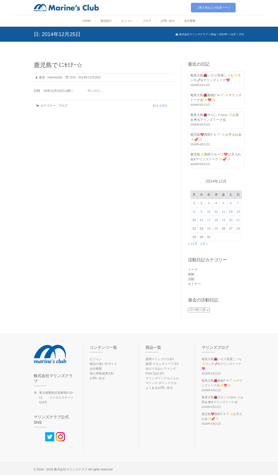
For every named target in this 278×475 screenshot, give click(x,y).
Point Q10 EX (155, 373)
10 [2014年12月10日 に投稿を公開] (209, 211)
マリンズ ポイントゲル (161, 383)
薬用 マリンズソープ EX (162, 364)
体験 (191, 274)
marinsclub (54, 77)
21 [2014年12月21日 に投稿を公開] (238, 220)
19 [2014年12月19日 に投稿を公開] (223, 220)
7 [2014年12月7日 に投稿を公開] (238, 203)
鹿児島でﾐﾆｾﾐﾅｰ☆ (58, 65)
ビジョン (127, 20)
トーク (193, 269)
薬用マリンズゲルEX (160, 359)
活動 (191, 279)
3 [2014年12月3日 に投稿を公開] (209, 203)
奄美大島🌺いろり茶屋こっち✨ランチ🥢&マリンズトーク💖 (215, 77)
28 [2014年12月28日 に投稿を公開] (238, 228)
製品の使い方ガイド (103, 364)
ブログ (146, 20)
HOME (87, 20)
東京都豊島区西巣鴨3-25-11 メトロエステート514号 (56, 397)
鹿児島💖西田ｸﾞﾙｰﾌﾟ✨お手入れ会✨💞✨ (216, 137)
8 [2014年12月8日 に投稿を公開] (194, 211)
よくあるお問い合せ (159, 387)
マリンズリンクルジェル (162, 378)
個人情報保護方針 (102, 373)
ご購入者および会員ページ (213, 7)
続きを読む (160, 105)
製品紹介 (106, 20)
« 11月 (192, 243)
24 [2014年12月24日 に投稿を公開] (209, 228)
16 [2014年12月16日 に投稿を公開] (201, 220)
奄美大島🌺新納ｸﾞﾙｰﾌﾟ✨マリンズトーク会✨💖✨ (216, 97)
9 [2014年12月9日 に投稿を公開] (201, 211)
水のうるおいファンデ (161, 368)
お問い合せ (168, 20)
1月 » (204, 243)
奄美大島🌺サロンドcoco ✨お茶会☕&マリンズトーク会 (214, 117)
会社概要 (189, 20)
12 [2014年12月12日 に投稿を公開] (223, 211)
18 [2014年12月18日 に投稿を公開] (216, 220)
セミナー (194, 284)
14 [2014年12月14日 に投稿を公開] (238, 211)
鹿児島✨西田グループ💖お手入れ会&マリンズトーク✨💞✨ (215, 156)
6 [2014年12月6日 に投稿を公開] (231, 203)
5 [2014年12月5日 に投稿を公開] (223, 203)
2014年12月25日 (89, 77)
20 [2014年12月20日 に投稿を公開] (231, 220)
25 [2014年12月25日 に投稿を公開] (216, 228)
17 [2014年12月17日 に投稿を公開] (209, 220)
